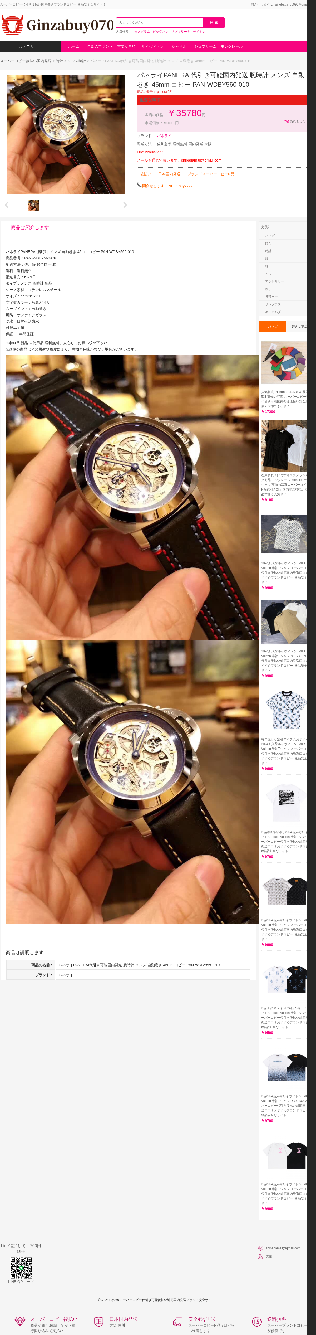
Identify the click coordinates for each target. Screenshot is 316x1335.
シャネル (179, 46)
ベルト (270, 274)
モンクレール (232, 46)
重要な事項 (126, 46)
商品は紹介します (30, 227)
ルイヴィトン (153, 46)
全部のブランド (100, 46)
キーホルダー (274, 312)
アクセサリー (274, 281)
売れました (294, 121)
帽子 (268, 289)
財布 (268, 243)
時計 (59, 61)
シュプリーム (205, 46)
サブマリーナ (180, 31)
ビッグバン (161, 31)
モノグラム (142, 31)
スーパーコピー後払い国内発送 (26, 61)
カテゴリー (38, 46)
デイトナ (199, 31)
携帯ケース (273, 297)
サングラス (273, 304)
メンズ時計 (76, 61)
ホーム (73, 46)
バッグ (270, 235)
